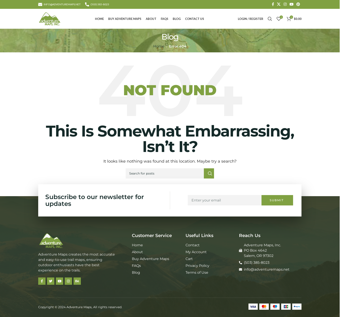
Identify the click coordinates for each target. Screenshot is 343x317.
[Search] (269, 18)
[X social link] (279, 4)
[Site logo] (49, 18)
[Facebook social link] (273, 4)
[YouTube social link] (291, 4)
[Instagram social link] (285, 4)
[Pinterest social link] (298, 4)
